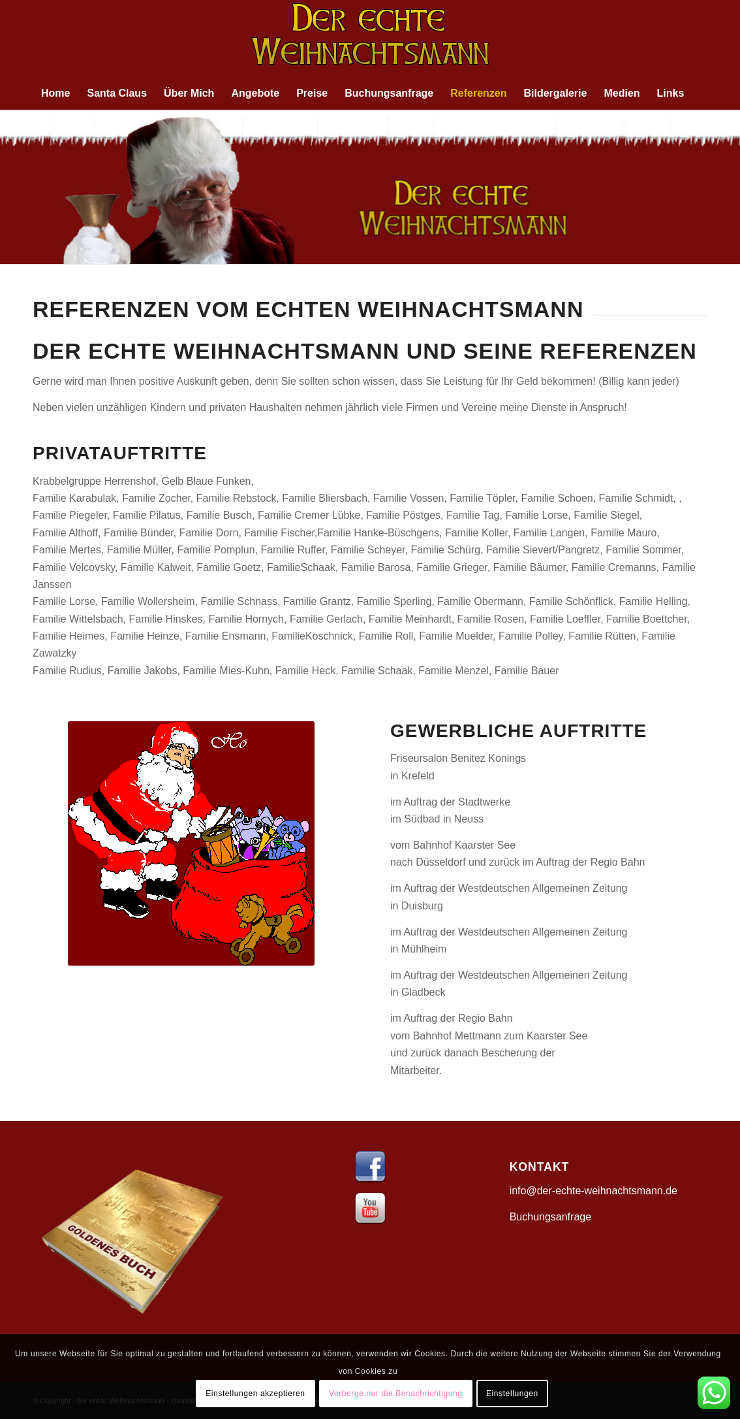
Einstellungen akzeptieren (255, 1393)
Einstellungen (512, 1393)
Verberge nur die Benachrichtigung (396, 1393)
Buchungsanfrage (550, 1216)
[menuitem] (55, 93)
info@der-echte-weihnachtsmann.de (593, 1190)
